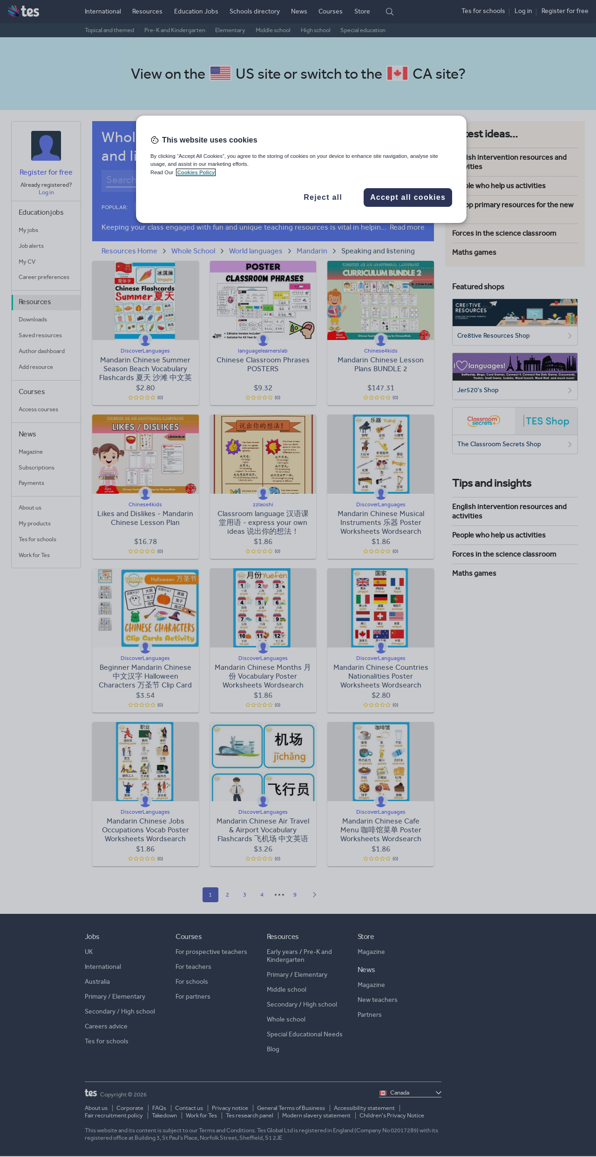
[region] (301, 169)
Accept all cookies (408, 197)
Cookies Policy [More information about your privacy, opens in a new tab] (196, 172)
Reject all (323, 197)
